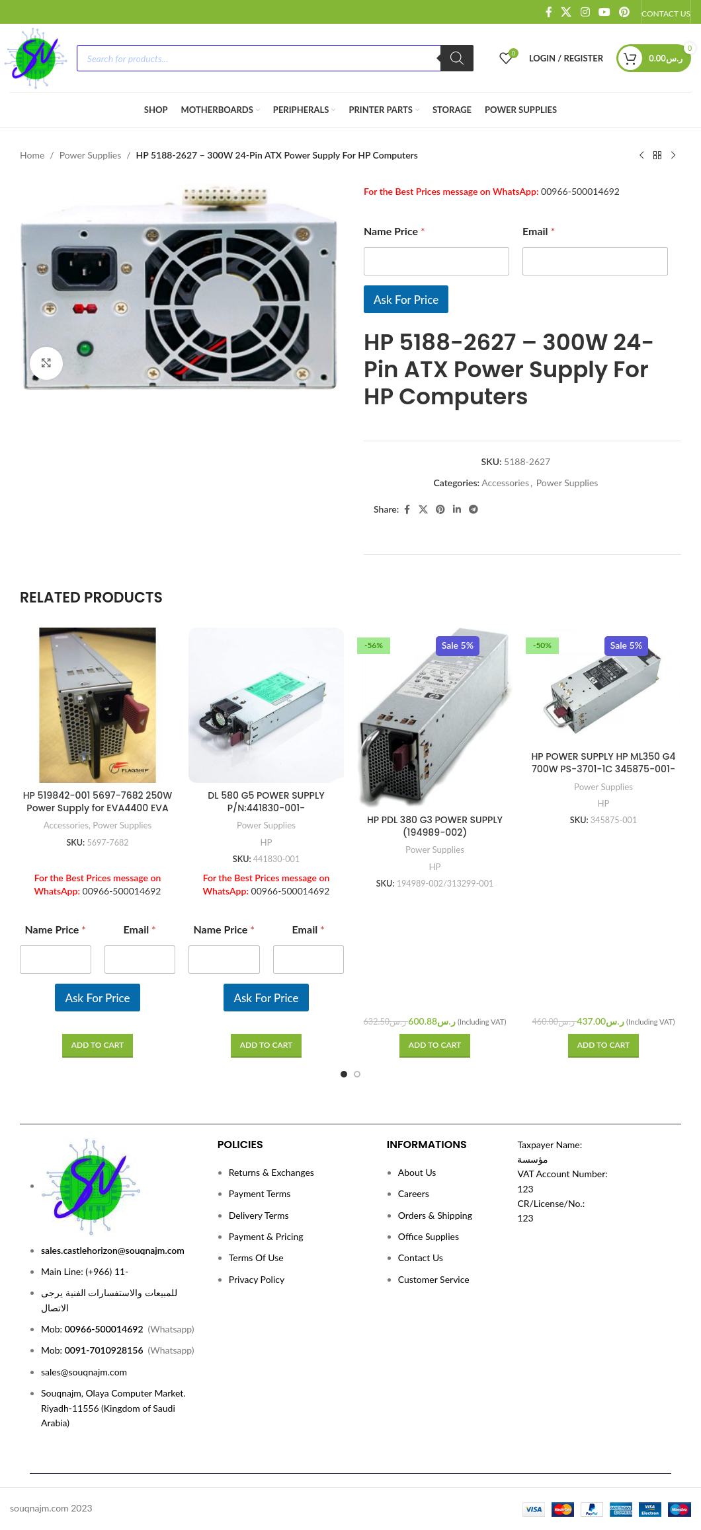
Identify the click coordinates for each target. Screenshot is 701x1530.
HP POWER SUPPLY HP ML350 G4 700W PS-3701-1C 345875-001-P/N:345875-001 (603, 769)
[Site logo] (35, 57)
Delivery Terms (259, 1215)
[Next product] (673, 156)
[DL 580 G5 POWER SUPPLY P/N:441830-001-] (266, 705)
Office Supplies (428, 1236)
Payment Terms (260, 1193)
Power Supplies (91, 155)
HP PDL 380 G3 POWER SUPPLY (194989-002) (435, 826)
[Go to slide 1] (344, 1074)
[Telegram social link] (473, 510)
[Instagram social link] (585, 12)
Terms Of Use (256, 1257)
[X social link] (566, 12)
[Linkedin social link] (457, 510)
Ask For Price (406, 300)
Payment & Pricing (266, 1236)
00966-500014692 (580, 191)
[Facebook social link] (549, 12)
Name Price (394, 231)
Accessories (505, 482)
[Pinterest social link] (624, 12)
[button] (434, 1046)
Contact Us (420, 1257)
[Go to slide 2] (357, 1074)
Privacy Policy (256, 1279)
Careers (413, 1193)
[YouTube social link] (604, 12)
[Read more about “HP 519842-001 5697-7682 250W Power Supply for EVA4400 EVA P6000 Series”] (97, 1046)
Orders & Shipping (435, 1215)
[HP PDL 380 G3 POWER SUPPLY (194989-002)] (435, 717)
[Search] (457, 58)
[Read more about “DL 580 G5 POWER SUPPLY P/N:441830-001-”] (266, 1046)
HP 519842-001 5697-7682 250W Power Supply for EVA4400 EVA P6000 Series (98, 808)
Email (538, 231)
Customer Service (434, 1279)
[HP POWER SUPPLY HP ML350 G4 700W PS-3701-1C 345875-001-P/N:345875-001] (603, 686)
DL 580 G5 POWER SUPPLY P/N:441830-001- (266, 802)
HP (266, 842)
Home (32, 155)
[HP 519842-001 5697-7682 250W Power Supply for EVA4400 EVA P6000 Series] (97, 705)
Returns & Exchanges (271, 1172)
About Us (417, 1172)
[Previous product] (641, 156)
